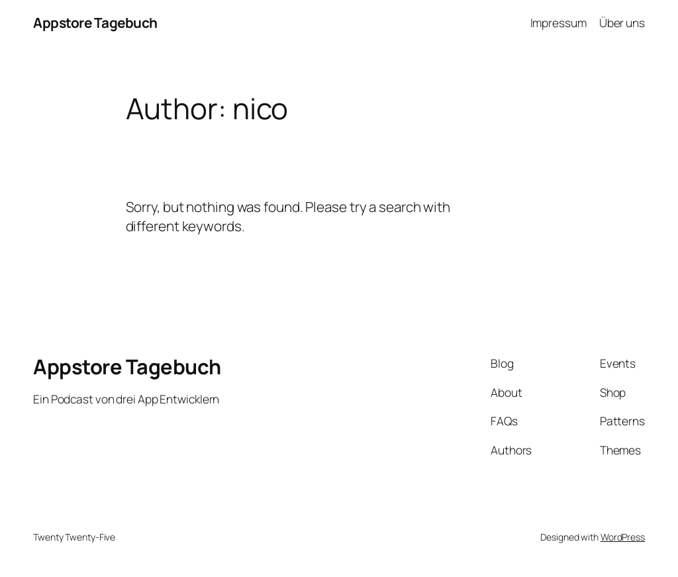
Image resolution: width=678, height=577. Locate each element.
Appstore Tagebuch (95, 22)
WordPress (623, 537)
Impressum (558, 22)
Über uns (622, 22)
